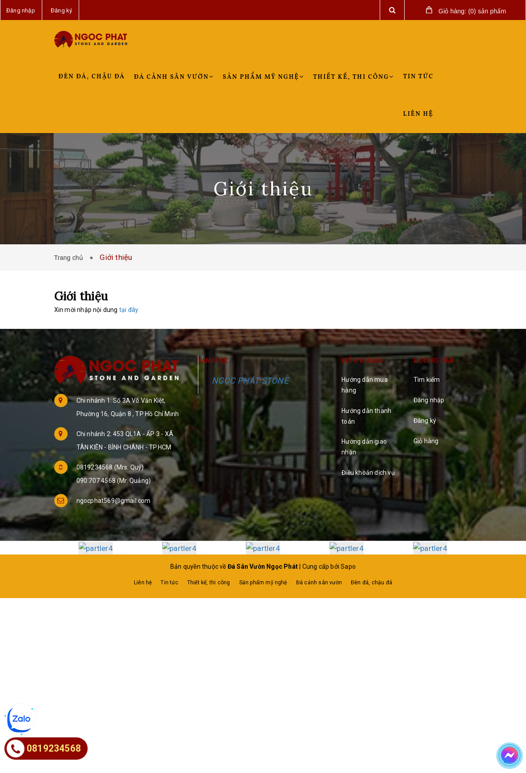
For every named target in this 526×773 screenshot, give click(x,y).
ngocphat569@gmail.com (113, 500)
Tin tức (418, 77)
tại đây (128, 309)
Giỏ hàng (426, 441)
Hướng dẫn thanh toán (366, 416)
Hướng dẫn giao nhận (364, 447)
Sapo (348, 566)
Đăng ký (425, 420)
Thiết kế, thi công (353, 77)
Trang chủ (70, 257)
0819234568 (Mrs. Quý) (110, 467)
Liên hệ (418, 114)
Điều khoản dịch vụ (368, 472)
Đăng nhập (429, 400)
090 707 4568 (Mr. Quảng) (113, 480)
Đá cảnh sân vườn (173, 77)
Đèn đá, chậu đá (92, 77)
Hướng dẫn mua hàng (364, 385)
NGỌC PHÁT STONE (250, 381)
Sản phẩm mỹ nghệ (263, 77)
